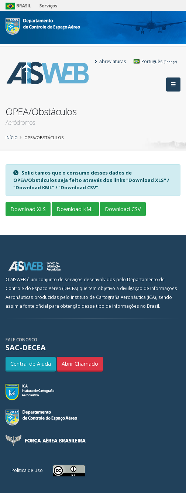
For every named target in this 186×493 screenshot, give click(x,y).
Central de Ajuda (30, 363)
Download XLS (28, 209)
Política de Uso (27, 470)
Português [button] (155, 61)
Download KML (75, 209)
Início (12, 137)
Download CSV (123, 209)
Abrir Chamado (80, 363)
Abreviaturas (110, 61)
